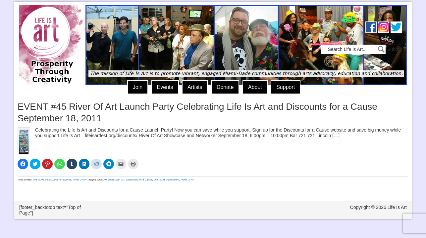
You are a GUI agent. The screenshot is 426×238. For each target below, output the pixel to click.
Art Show (108, 179)
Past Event (172, 179)
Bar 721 (120, 179)
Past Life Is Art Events (58, 179)
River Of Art (79, 179)
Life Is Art (50, 35)
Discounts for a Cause (139, 179)
